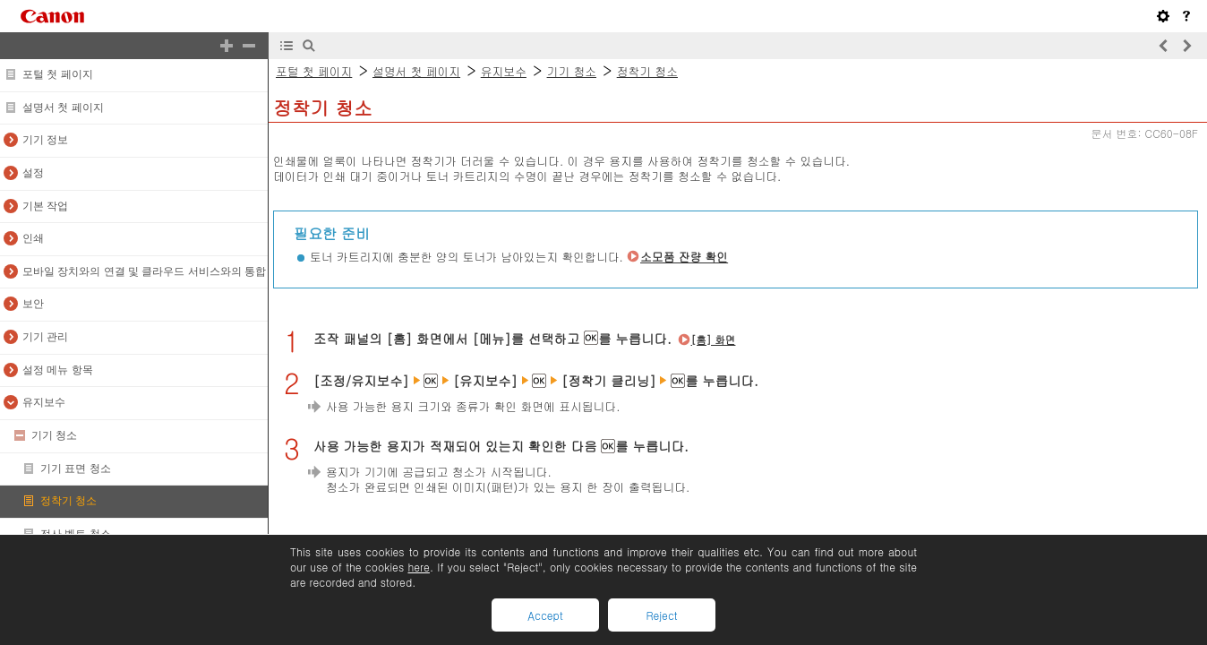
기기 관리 (45, 337)
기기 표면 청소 (75, 468)
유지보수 (43, 402)
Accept (544, 615)
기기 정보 (45, 139)
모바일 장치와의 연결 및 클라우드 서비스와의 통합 (144, 271)
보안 (33, 303)
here (418, 566)
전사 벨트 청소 (75, 534)
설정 (33, 173)
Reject (661, 615)
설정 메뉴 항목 (57, 370)
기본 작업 (45, 206)
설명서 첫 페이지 (63, 107)
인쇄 (33, 238)
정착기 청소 (68, 500)
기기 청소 (54, 435)
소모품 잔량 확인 (684, 256)
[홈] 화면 (713, 339)
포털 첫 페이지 (57, 74)
